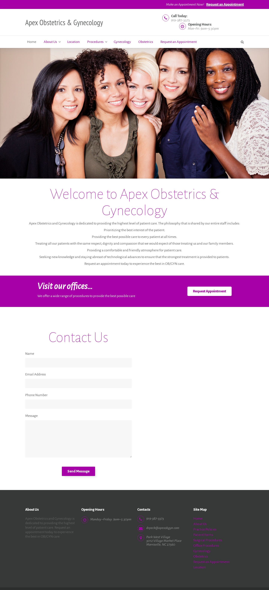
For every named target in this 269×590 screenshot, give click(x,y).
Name (29, 353)
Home (31, 42)
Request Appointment (209, 291)
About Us (50, 42)
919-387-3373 (180, 20)
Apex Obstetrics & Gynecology (64, 22)
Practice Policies (204, 529)
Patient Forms (203, 535)
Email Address (35, 374)
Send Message (78, 471)
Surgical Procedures (207, 540)
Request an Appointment (225, 4)
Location (73, 42)
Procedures (95, 42)
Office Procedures (206, 545)
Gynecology (122, 42)
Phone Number (36, 395)
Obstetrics (145, 42)
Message (31, 416)
